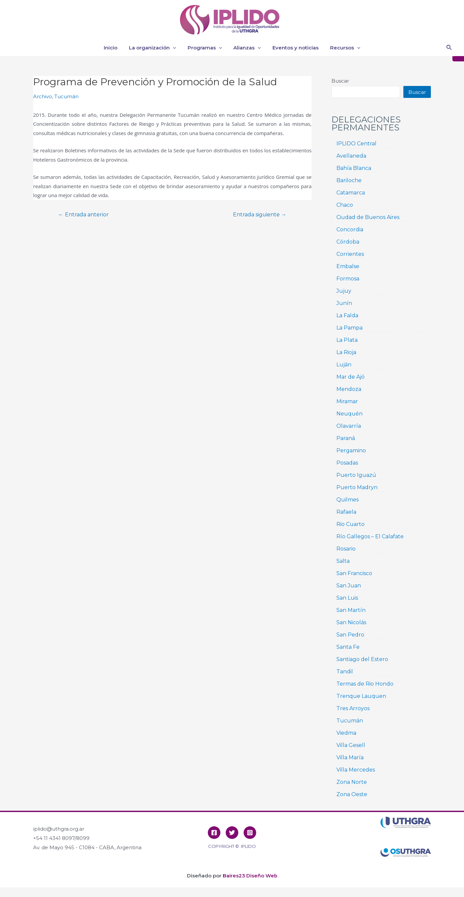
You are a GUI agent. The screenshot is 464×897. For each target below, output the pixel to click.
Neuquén (349, 414)
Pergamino (351, 450)
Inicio (114, 47)
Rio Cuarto (350, 524)
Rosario (346, 549)
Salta (343, 561)
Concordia (349, 229)
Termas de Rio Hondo (364, 684)
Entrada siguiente (259, 214)
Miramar (347, 401)
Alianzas (246, 47)
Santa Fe (348, 647)
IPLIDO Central (356, 143)
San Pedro (350, 635)
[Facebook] (214, 832)
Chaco (344, 205)
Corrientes (350, 254)
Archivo (42, 96)
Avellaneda (351, 156)
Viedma (346, 733)
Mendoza (348, 389)
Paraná (345, 438)
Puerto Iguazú (356, 475)
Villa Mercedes (355, 770)
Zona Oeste (351, 794)
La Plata (347, 340)
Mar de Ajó (350, 377)
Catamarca (350, 192)
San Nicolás (351, 622)
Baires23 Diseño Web (249, 875)
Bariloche (349, 180)
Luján (343, 364)
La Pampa (349, 328)
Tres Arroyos (353, 708)
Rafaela (346, 512)
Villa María (350, 757)
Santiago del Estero (362, 659)
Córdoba (347, 242)
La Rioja (346, 352)
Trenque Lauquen (361, 696)
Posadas (347, 463)
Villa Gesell (350, 745)
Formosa (347, 278)
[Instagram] (250, 832)
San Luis (347, 598)
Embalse (347, 266)
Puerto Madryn (356, 487)
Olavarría (348, 426)
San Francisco (354, 573)
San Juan (348, 585)
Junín (344, 303)
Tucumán (66, 96)
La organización (154, 47)
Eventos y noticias (293, 47)
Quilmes (347, 499)
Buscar (340, 81)
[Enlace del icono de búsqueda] (449, 47)
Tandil (344, 671)
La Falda (347, 315)
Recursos (341, 47)
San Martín (351, 610)
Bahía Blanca (353, 168)
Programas (205, 47)
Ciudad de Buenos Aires (367, 217)
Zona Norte (351, 782)
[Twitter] (232, 832)
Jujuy (343, 291)
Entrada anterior (84, 214)
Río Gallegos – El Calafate (370, 536)
